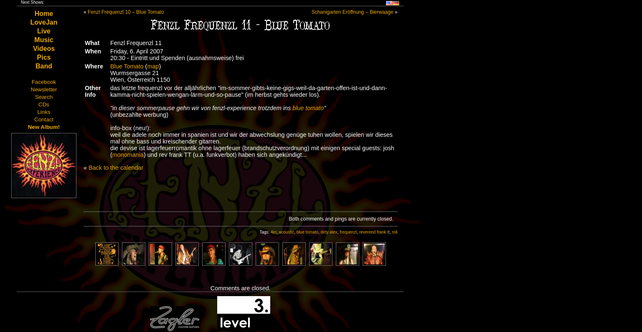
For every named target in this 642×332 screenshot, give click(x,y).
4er (274, 232)
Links (43, 112)
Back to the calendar (116, 167)
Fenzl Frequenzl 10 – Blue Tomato (126, 12)
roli (394, 232)
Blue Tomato (127, 66)
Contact (43, 119)
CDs (43, 104)
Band (44, 66)
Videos (44, 48)
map (153, 66)
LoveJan (44, 22)
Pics (44, 57)
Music (43, 39)
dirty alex (329, 232)
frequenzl (348, 232)
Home (44, 13)
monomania (128, 154)
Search (44, 97)
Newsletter (44, 89)
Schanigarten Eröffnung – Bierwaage (352, 12)
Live (44, 31)
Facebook (44, 82)
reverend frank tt (374, 232)
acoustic (286, 232)
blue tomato (308, 108)
